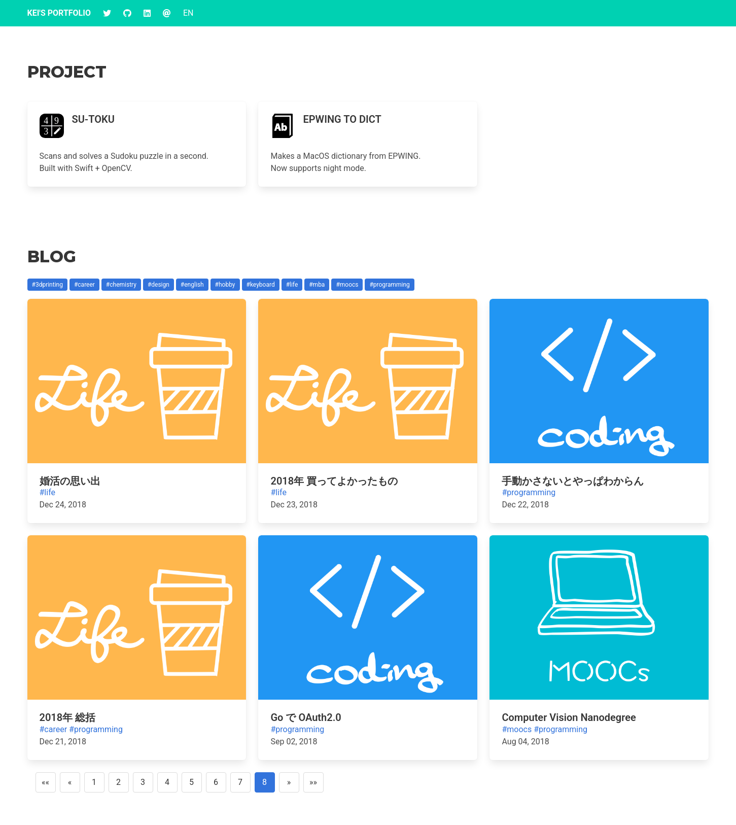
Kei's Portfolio (59, 13)
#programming (528, 492)
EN (188, 13)
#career (53, 729)
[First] (46, 782)
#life (48, 492)
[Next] (289, 782)
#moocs (517, 729)
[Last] (313, 782)
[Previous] (70, 782)
